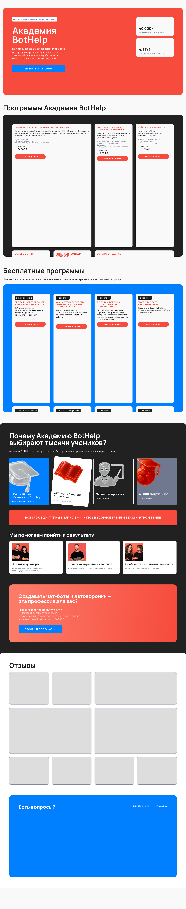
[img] (149, 814)
